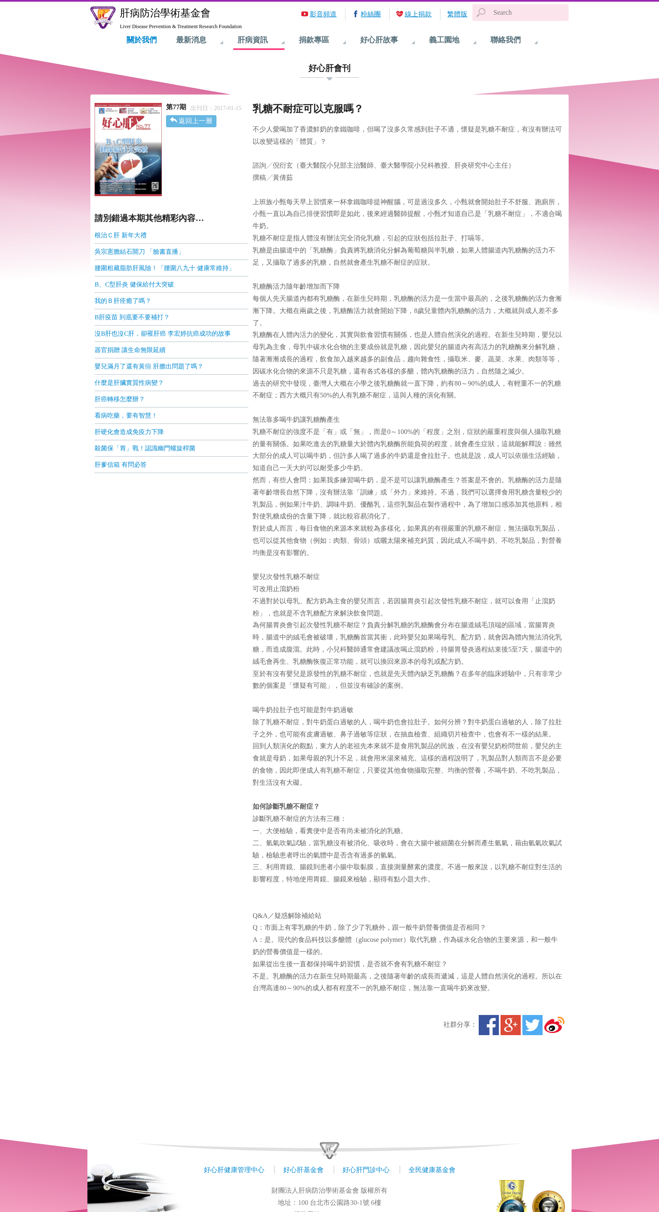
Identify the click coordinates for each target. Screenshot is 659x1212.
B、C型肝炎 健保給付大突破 (134, 284)
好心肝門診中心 (366, 1169)
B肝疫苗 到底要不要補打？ (132, 317)
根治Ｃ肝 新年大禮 (121, 235)
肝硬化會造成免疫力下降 (129, 432)
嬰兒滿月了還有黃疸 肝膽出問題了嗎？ (149, 366)
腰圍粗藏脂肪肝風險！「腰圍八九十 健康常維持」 (165, 268)
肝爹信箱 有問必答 (121, 464)
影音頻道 (323, 14)
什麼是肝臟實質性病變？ (129, 382)
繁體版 (457, 14)
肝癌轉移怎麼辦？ (120, 399)
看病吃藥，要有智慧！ (126, 415)
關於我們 (142, 40)
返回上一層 (195, 120)
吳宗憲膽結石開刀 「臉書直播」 (140, 251)
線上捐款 (418, 14)
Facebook (489, 1025)
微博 (554, 1025)
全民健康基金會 (432, 1169)
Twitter (532, 1025)
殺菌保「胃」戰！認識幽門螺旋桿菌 (145, 448)
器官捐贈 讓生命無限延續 (130, 350)
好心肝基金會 (303, 1169)
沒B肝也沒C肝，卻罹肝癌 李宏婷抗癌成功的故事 (163, 333)
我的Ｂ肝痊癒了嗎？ (123, 300)
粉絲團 (371, 14)
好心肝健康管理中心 (234, 1169)
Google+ (511, 1025)
